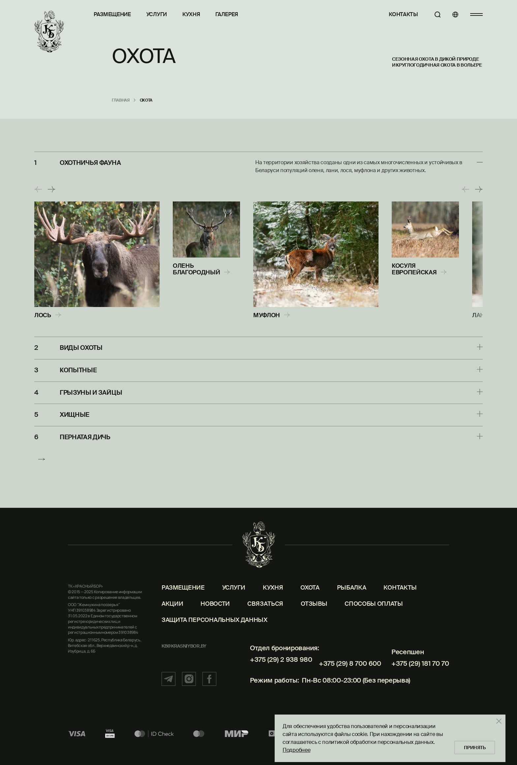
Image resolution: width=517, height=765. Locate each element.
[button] (38, 189)
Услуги (156, 14)
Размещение (112, 14)
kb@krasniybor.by (184, 653)
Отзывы (314, 610)
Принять (472, 745)
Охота (309, 594)
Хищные (75, 413)
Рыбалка (351, 594)
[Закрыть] (494, 718)
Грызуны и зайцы (93, 391)
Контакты (395, 14)
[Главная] (49, 32)
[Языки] (451, 14)
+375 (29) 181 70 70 (420, 665)
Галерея (226, 14)
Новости (215, 610)
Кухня (191, 14)
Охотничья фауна (92, 162)
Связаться (265, 610)
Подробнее (291, 747)
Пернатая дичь (87, 434)
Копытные (79, 369)
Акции (172, 610)
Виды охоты (83, 347)
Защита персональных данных (214, 626)
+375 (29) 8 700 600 (350, 665)
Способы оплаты (374, 610)
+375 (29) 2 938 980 (281, 665)
